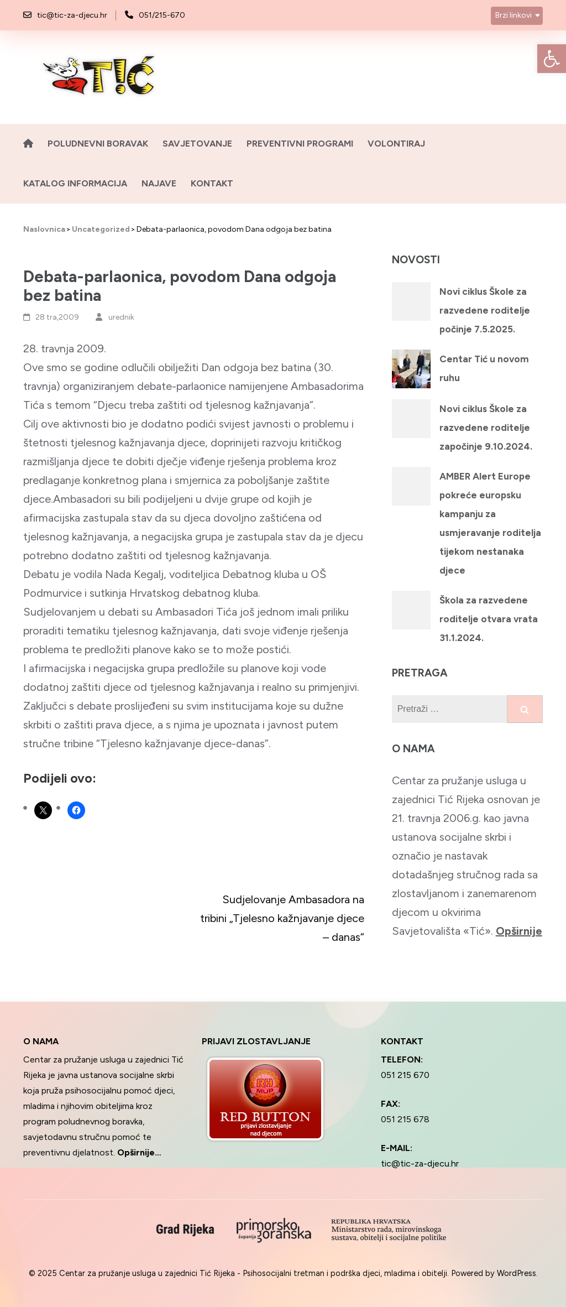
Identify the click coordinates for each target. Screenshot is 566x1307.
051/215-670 (162, 15)
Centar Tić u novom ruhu (484, 368)
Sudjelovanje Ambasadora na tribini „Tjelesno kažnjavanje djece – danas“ (282, 918)
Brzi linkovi (513, 15)
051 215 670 (405, 1075)
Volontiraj (396, 143)
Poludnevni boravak (98, 143)
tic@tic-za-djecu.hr (72, 15)
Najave (159, 183)
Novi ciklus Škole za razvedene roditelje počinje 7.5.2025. (484, 310)
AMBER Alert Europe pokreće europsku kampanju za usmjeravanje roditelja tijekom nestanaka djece (490, 523)
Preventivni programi (300, 143)
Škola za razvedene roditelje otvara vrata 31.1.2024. (488, 619)
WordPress (516, 1273)
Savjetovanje (197, 143)
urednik (121, 317)
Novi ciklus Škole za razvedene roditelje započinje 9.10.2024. (485, 427)
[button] (551, 58)
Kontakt (212, 183)
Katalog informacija (75, 183)
